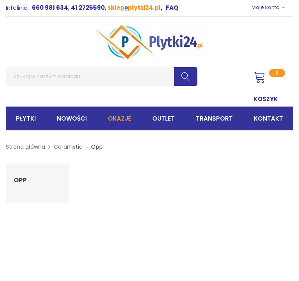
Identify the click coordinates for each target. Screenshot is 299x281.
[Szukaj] (101, 76)
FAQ (172, 8)
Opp (20, 180)
